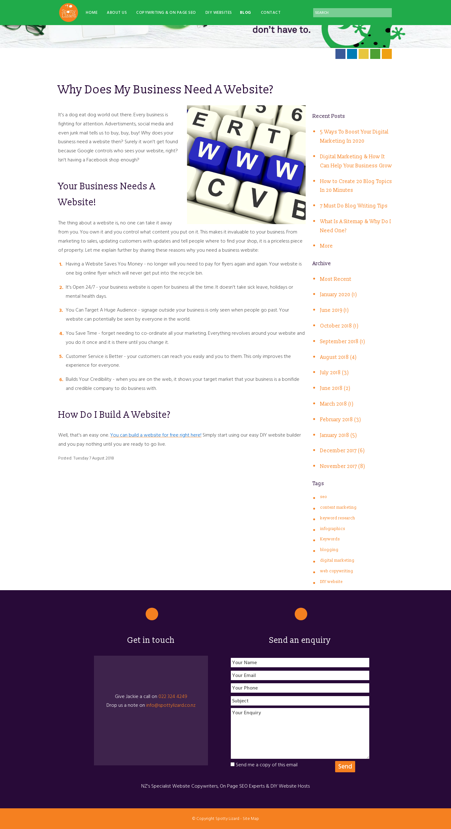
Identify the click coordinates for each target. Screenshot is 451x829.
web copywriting (336, 571)
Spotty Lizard (227, 818)
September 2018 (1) (342, 341)
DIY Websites (218, 13)
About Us (117, 13)
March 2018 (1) (337, 404)
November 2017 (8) (342, 466)
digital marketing (337, 560)
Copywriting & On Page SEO (166, 13)
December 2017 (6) (342, 451)
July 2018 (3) (334, 373)
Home (91, 13)
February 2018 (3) (340, 420)
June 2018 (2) (335, 388)
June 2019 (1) (334, 310)
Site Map (251, 818)
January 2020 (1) (338, 294)
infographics (332, 528)
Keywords (330, 539)
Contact (271, 13)
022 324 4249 (172, 696)
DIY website (331, 581)
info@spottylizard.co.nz (170, 705)
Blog (245, 13)
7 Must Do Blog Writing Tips (354, 206)
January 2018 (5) (338, 435)
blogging (329, 549)
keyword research (337, 518)
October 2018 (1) (339, 326)
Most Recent (335, 279)
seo (323, 496)
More (326, 246)
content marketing (338, 507)
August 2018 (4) (338, 357)
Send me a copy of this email (264, 764)
